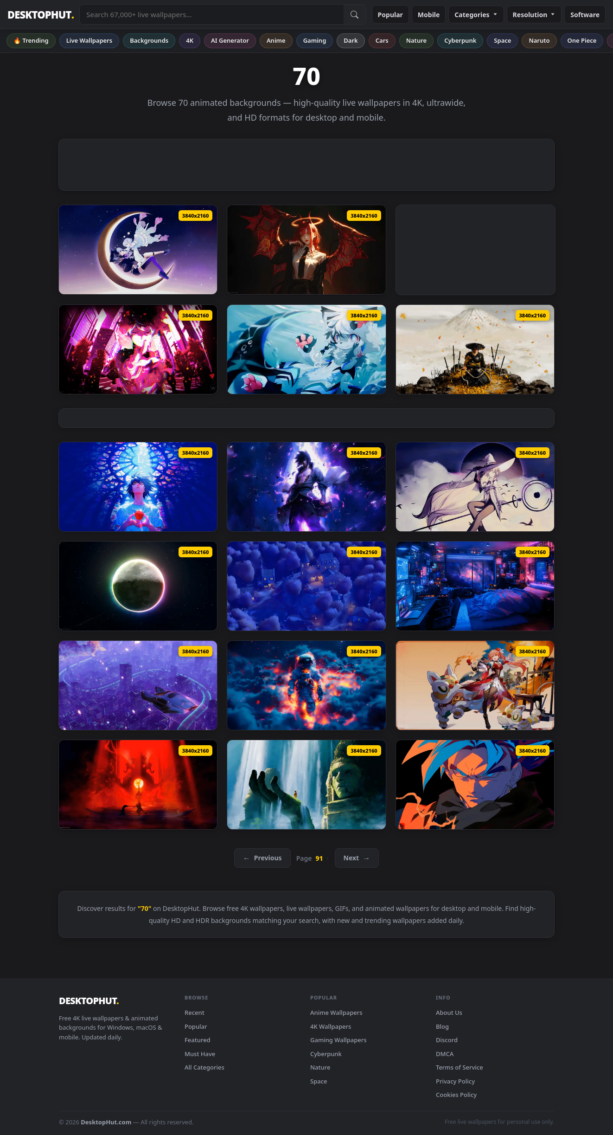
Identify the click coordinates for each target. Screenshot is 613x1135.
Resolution (534, 14)
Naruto (539, 40)
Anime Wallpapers (336, 1012)
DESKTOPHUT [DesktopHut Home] (40, 14)
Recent (194, 1012)
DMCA (444, 1054)
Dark (351, 40)
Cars (382, 40)
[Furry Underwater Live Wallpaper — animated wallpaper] (306, 349)
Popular (390, 14)
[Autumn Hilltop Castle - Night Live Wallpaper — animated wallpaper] (306, 586)
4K (189, 40)
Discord (447, 1040)
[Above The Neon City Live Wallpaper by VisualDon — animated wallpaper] (137, 685)
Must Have (200, 1054)
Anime (276, 40)
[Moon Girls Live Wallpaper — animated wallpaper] (137, 250)
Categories (476, 14)
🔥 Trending (31, 40)
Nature (416, 40)
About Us (449, 1012)
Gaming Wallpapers (338, 1040)
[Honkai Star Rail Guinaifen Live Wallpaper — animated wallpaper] (475, 685)
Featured (198, 1040)
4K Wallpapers (330, 1026)
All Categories (204, 1067)
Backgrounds (149, 40)
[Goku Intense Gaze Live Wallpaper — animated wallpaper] (475, 785)
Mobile (429, 14)
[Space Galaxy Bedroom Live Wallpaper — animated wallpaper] (475, 586)
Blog (442, 1026)
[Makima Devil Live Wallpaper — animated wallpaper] (306, 250)
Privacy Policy (455, 1081)
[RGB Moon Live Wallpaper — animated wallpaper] (137, 586)
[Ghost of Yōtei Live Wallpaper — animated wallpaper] (475, 349)
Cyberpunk (460, 40)
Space (502, 40)
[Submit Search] (355, 14)
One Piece (582, 40)
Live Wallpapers (89, 40)
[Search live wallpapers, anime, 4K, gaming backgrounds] (211, 14)
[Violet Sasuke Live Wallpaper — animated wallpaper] (306, 487)
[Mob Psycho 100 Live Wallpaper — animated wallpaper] (137, 349)
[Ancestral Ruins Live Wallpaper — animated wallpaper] (306, 785)
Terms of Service (459, 1067)
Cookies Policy (456, 1094)
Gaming (314, 40)
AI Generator (230, 40)
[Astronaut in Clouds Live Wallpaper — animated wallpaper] (306, 685)
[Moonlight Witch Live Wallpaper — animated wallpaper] (475, 487)
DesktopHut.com (106, 1122)
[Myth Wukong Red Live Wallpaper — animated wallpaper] (137, 785)
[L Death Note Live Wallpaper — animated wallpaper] (137, 487)
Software (585, 14)
